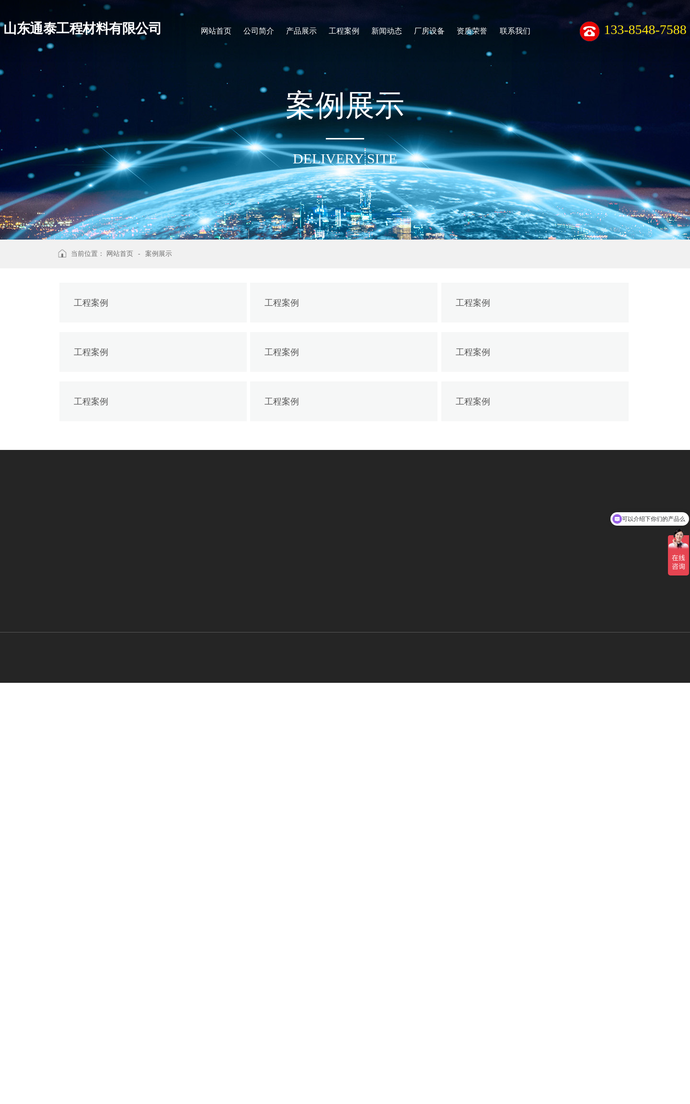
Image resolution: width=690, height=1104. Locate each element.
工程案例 (344, 31)
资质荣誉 (472, 31)
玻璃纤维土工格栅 (70, 1034)
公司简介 (258, 31)
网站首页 (216, 31)
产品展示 (301, 31)
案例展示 (158, 253)
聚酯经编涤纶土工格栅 (77, 1052)
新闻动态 (386, 31)
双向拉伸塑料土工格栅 (77, 1070)
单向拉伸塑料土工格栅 (77, 1088)
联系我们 (515, 31)
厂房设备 (429, 31)
